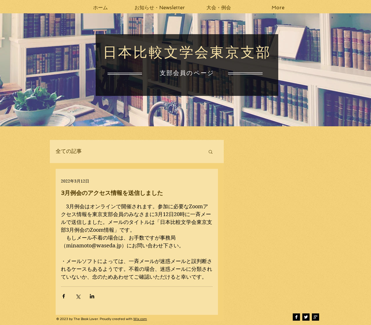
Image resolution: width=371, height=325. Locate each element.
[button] (159, 7)
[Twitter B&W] (306, 317)
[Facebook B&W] (296, 317)
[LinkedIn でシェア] (92, 296)
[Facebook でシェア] (63, 296)
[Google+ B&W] (315, 317)
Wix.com (140, 319)
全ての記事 (69, 151)
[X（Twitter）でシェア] (78, 296)
